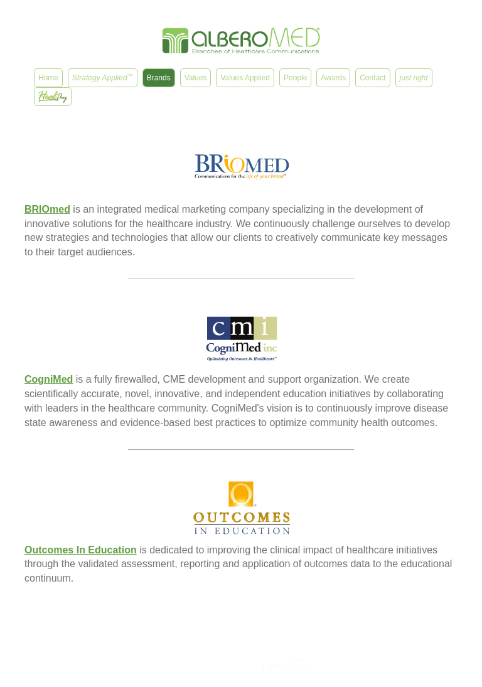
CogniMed (48, 379)
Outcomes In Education (80, 550)
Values (196, 77)
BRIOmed (47, 209)
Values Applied (245, 77)
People (295, 77)
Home (48, 77)
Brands (159, 77)
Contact (372, 77)
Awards (333, 77)
